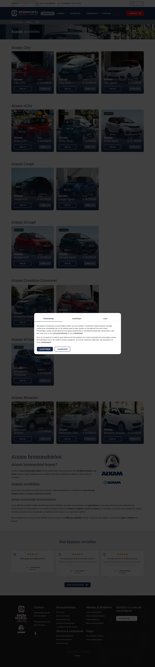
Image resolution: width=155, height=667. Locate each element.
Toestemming (48, 318)
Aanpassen (62, 349)
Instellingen (76, 318)
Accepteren (44, 349)
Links (105, 318)
